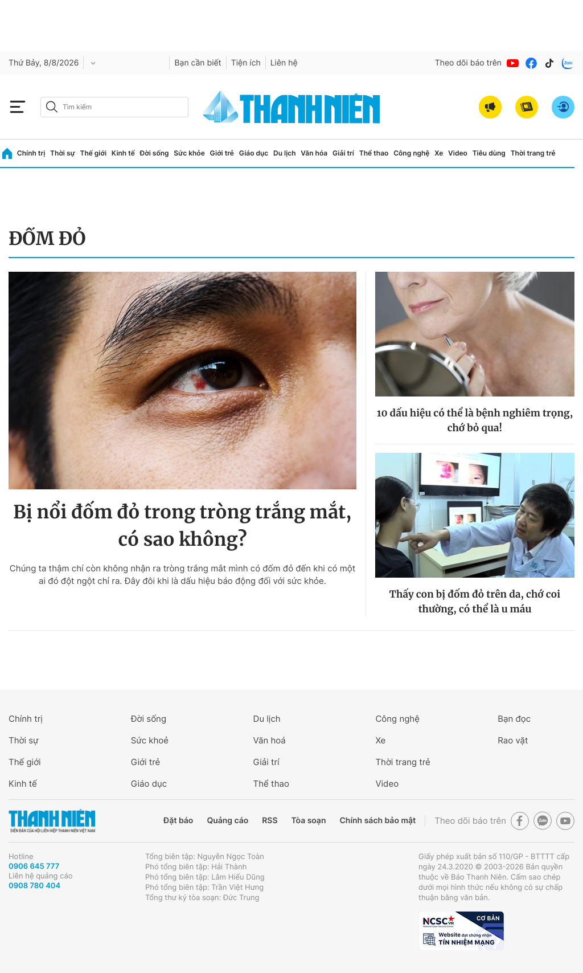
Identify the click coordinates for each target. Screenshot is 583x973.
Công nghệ (411, 153)
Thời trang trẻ (533, 153)
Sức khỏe (189, 153)
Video (457, 153)
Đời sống (154, 153)
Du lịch (284, 153)
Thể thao (374, 153)
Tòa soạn (309, 820)
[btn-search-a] (52, 107)
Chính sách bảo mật (377, 820)
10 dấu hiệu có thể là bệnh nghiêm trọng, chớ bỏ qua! (475, 420)
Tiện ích (246, 63)
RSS (269, 820)
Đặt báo (178, 820)
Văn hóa (314, 153)
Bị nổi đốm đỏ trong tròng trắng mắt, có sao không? (182, 526)
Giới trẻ (222, 153)
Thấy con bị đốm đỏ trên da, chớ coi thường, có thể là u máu (474, 601)
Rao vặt (513, 740)
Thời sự (62, 153)
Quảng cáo (227, 820)
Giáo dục (254, 153)
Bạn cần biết (197, 63)
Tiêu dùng (489, 153)
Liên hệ (284, 63)
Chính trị (31, 153)
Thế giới (93, 153)
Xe (438, 153)
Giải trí (343, 153)
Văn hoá (269, 740)
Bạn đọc (514, 718)
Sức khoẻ (150, 740)
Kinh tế (123, 153)
